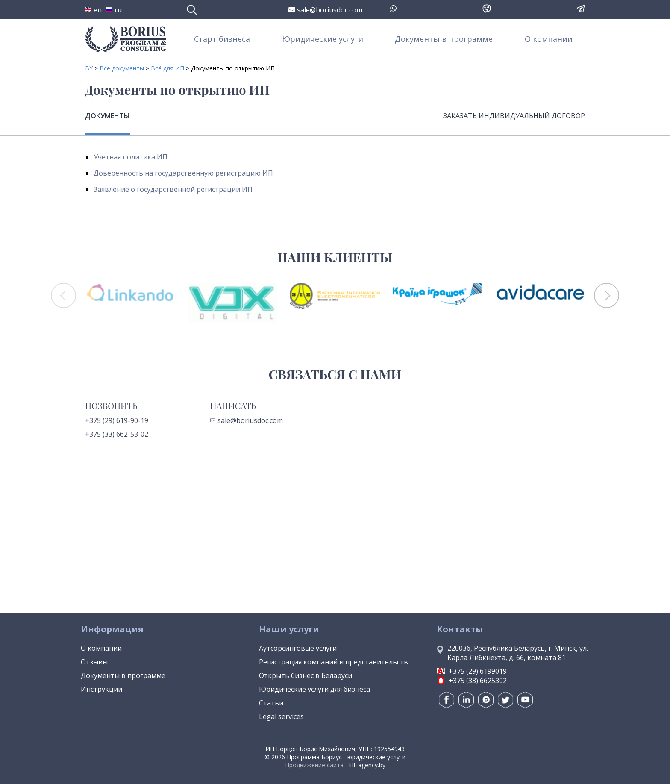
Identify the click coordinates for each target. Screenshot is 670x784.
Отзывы (94, 662)
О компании (549, 39)
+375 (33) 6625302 (478, 680)
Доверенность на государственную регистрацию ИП (183, 173)
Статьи (271, 703)
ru (114, 9)
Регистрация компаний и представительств (333, 662)
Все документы (122, 68)
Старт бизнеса (222, 39)
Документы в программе (444, 39)
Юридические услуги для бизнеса (314, 689)
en (93, 9)
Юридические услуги (322, 39)
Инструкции (101, 689)
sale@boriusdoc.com (325, 10)
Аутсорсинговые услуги (298, 648)
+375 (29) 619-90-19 (116, 420)
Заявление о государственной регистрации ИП (173, 189)
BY (89, 68)
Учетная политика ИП (131, 156)
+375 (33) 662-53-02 (116, 434)
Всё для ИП (167, 68)
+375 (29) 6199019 (478, 671)
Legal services (281, 716)
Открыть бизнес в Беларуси (305, 675)
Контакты (460, 629)
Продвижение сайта (314, 765)
